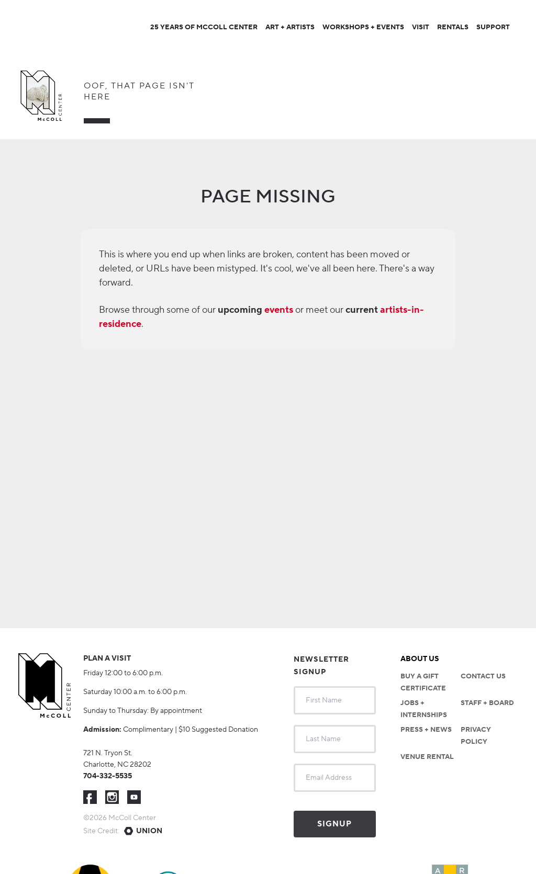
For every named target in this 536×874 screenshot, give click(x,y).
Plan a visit (107, 658)
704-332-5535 (107, 776)
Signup (334, 824)
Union (149, 831)
